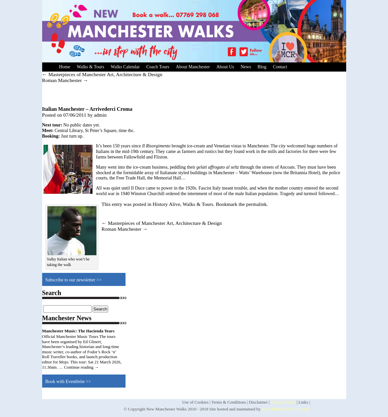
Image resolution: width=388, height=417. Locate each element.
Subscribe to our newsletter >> (73, 279)
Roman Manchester (65, 80)
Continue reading (81, 367)
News (246, 66)
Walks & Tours (90, 66)
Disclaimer (258, 402)
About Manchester (193, 66)
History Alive (166, 204)
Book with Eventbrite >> (68, 381)
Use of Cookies (195, 402)
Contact (280, 66)
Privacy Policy (283, 402)
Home (64, 66)
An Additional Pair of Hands (285, 409)
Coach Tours (157, 66)
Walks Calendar (125, 66)
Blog (262, 66)
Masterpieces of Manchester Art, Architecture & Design (102, 74)
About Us (225, 66)
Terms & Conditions (228, 402)
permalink (256, 204)
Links (303, 402)
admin (100, 115)
